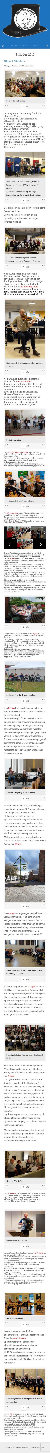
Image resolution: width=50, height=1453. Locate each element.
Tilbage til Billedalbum (14, 61)
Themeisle (40, 1448)
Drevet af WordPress (13, 1448)
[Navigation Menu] (47, 45)
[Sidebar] (2, 45)
